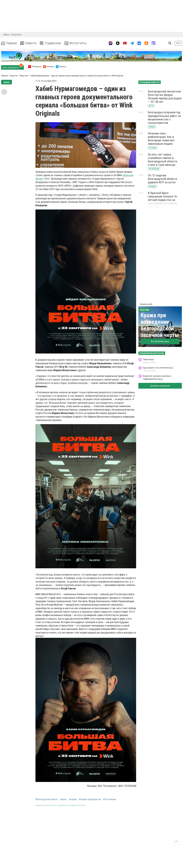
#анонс (63, 799)
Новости (28, 43)
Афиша (6, 34)
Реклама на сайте (146, 304)
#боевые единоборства (90, 799)
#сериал (73, 799)
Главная (9, 43)
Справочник (50, 43)
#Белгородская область (46, 799)
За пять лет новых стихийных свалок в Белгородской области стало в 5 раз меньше (162, 160)
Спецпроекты (16, 34)
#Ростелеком (109, 799)
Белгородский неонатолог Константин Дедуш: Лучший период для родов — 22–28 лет (164, 96)
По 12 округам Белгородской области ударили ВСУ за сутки (162, 179)
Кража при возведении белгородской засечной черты (160, 325)
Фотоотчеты (75, 43)
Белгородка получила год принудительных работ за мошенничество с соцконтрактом (164, 117)
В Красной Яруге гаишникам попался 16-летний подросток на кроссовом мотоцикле (163, 198)
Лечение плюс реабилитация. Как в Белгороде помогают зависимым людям (161, 138)
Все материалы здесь (160, 341)
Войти (178, 43)
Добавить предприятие (160, 386)
